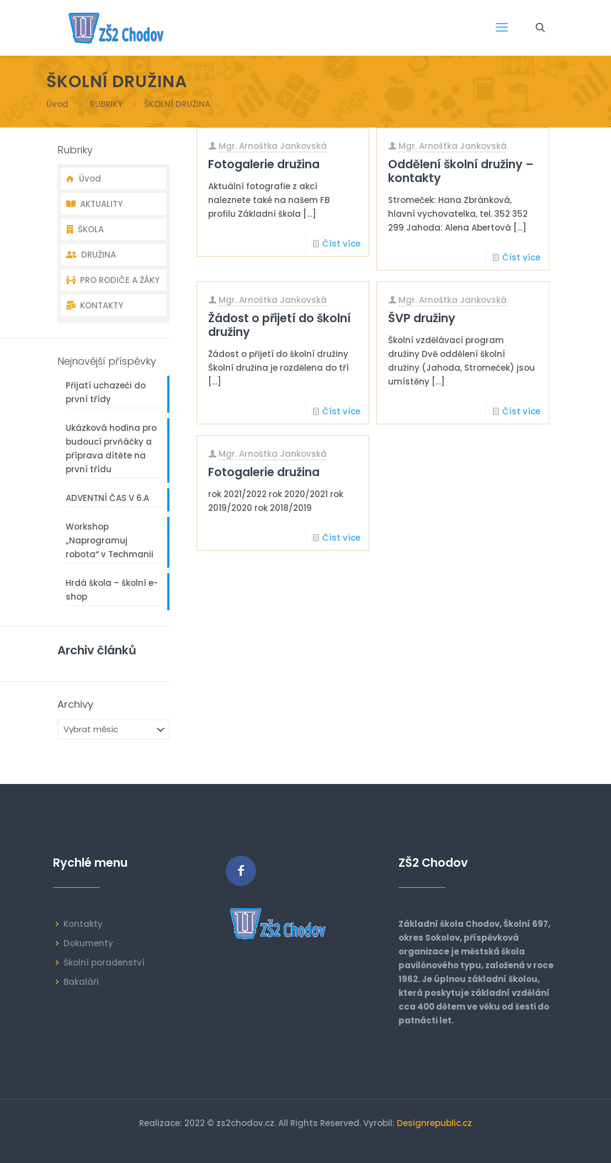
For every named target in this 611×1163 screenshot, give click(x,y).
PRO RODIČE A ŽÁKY (113, 280)
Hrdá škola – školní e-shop (112, 589)
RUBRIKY (106, 104)
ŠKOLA (85, 229)
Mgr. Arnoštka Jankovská (273, 146)
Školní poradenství (104, 962)
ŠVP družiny (421, 318)
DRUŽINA (91, 254)
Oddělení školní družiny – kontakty (461, 171)
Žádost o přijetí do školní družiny (279, 325)
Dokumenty (88, 943)
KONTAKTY (94, 305)
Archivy (75, 704)
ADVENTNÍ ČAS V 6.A (107, 498)
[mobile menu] (501, 27)
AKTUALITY (94, 204)
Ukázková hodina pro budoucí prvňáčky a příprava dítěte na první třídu (111, 448)
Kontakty (83, 924)
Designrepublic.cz (434, 1123)
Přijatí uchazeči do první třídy (106, 392)
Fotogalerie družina (264, 164)
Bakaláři (81, 982)
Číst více (341, 243)
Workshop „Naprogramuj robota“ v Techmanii (109, 540)
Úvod (57, 104)
